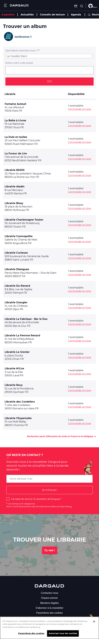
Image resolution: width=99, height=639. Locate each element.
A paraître (8, 14)
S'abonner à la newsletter (49, 608)
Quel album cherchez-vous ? (21, 50)
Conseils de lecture (52, 14)
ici (71, 506)
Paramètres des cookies (49, 613)
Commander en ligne (79, 109)
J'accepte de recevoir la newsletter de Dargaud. (35, 499)
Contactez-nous (49, 593)
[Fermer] (94, 624)
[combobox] (49, 56)
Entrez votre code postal (19, 63)
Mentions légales (49, 603)
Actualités (27, 14)
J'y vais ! (49, 550)
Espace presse (49, 598)
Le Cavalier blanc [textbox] (17, 56)
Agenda (76, 14)
